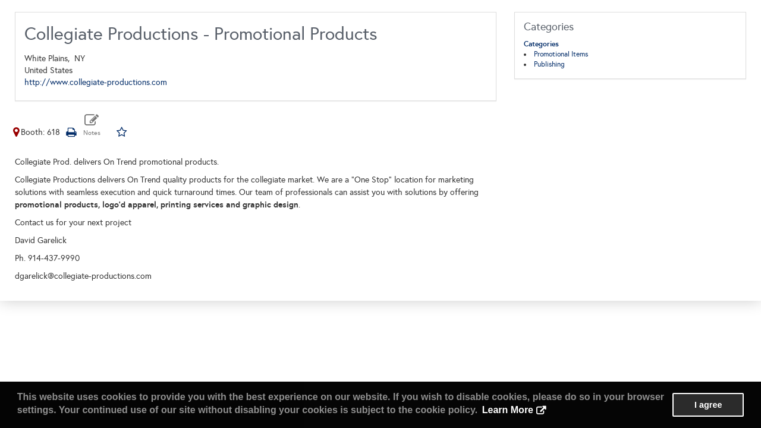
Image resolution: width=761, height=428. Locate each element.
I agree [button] (708, 405)
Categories (541, 44)
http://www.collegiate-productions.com (95, 82)
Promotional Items (561, 54)
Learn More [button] (507, 410)
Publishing (549, 64)
